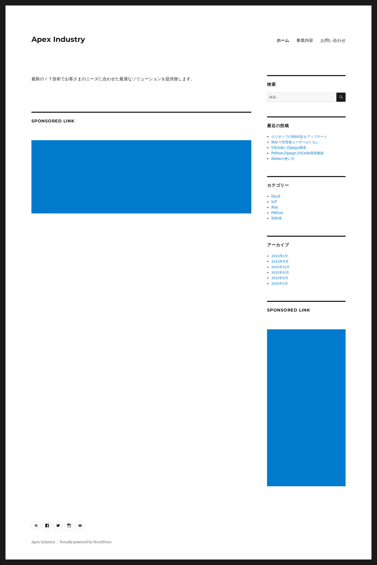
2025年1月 (279, 256)
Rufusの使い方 (283, 158)
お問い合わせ (333, 40)
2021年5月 (279, 283)
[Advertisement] (142, 177)
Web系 (276, 218)
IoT (274, 202)
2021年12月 (280, 267)
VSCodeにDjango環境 (288, 147)
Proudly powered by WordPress (86, 542)
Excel (275, 196)
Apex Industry (58, 39)
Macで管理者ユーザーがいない (295, 142)
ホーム (282, 40)
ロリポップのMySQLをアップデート (299, 136)
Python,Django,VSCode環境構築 (297, 153)
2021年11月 (280, 272)
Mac (274, 207)
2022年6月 (280, 261)
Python (277, 213)
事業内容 (304, 40)
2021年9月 (279, 278)
